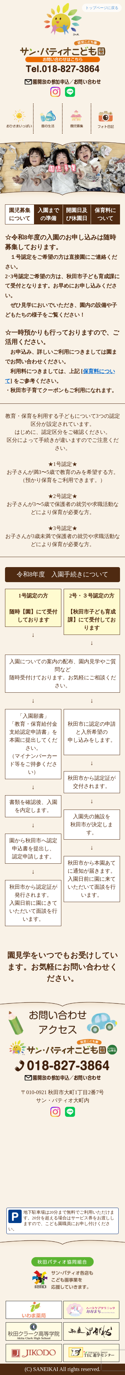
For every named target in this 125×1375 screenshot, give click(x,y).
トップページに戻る (101, 8)
